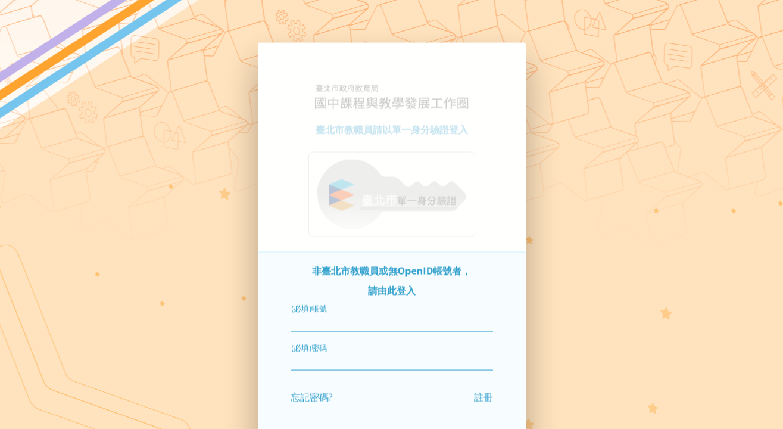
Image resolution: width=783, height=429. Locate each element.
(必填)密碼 (309, 330)
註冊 (483, 380)
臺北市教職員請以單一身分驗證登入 (392, 112)
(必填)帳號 (309, 291)
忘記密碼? (312, 380)
